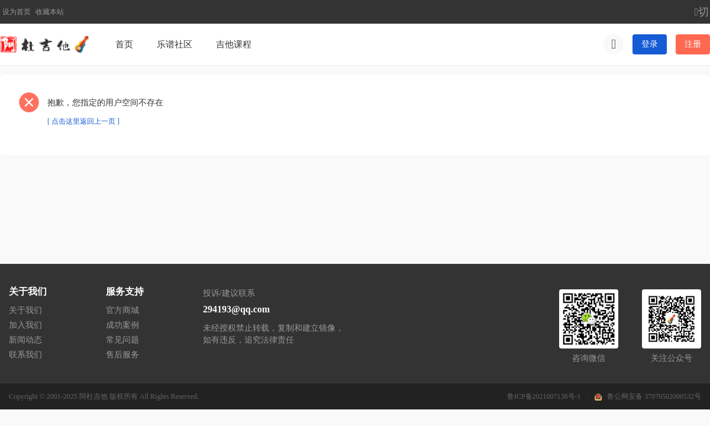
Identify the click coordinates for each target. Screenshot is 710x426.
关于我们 (25, 310)
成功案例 (122, 325)
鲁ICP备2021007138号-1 (544, 396)
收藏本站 (50, 12)
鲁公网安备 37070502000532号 (654, 396)
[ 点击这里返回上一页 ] (83, 121)
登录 (649, 44)
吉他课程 (233, 44)
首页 (124, 44)
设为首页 (16, 12)
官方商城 (122, 310)
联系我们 (25, 354)
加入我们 (25, 325)
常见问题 (122, 339)
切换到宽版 (702, 12)
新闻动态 (25, 339)
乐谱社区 (174, 44)
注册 (693, 44)
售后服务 (122, 354)
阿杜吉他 (93, 396)
